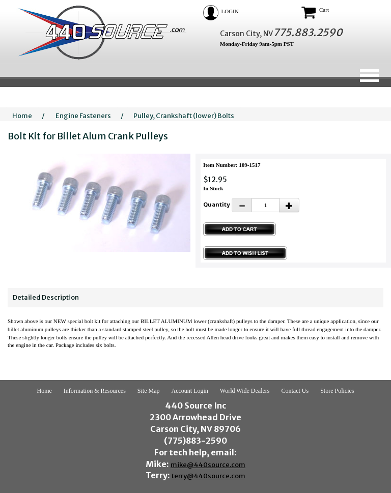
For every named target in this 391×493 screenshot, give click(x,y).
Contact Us (295, 390)
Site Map (148, 390)
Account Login (190, 390)
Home (22, 115)
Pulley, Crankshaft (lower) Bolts (183, 115)
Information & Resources (95, 390)
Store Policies (337, 390)
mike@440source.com (208, 464)
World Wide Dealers (245, 390)
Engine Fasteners (83, 115)
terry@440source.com (208, 476)
